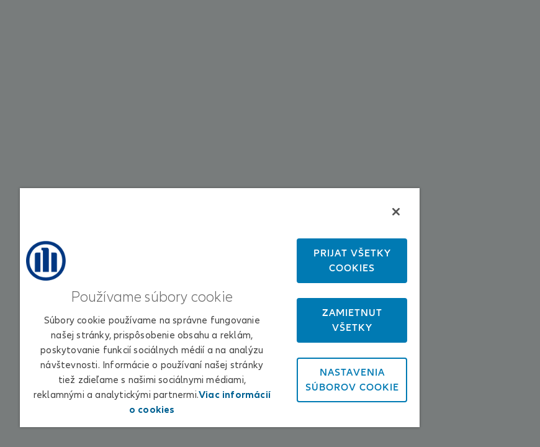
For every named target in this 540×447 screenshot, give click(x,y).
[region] (220, 307)
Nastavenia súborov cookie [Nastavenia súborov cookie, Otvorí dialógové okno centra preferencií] (352, 380)
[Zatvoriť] (396, 211)
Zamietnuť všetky (352, 320)
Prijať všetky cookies (352, 260)
